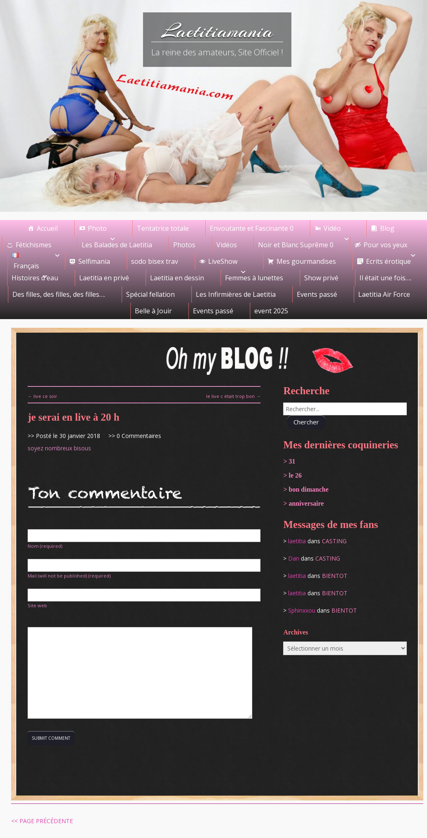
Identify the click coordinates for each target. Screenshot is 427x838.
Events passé (317, 294)
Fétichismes (38, 246)
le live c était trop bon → (233, 396)
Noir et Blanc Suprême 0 (295, 244)
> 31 (289, 461)
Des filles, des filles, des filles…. (58, 294)
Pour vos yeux (390, 246)
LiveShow (227, 263)
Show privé (321, 277)
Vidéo (337, 230)
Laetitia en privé (104, 277)
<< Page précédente (42, 821)
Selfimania (94, 261)
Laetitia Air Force (384, 294)
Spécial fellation (150, 294)
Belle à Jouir (153, 310)
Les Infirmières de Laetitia (236, 294)
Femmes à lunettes (254, 277)
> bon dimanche (305, 489)
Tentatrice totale (163, 228)
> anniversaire (303, 503)
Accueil (47, 228)
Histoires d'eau (35, 277)
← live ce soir (42, 396)
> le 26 (292, 475)
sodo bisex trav (154, 261)
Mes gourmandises (306, 261)
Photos (184, 244)
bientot (334, 576)
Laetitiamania (217, 31)
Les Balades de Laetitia (117, 244)
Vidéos (226, 244)
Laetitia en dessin (177, 277)
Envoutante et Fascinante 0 (251, 228)
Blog (387, 228)
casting (334, 541)
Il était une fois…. (385, 277)
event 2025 (271, 310)
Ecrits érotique (388, 261)
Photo (102, 230)
